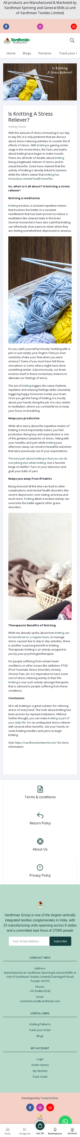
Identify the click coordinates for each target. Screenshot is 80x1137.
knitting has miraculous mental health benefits (33, 177)
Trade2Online (49, 1098)
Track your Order (40, 1030)
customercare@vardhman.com (40, 1001)
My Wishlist (40, 1071)
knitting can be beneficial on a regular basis (38, 635)
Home (11, 53)
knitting (42, 145)
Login (40, 1059)
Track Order (40, 1077)
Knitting (13, 205)
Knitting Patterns (40, 1024)
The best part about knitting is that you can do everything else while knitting (37, 461)
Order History (40, 1065)
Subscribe (60, 941)
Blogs (27, 53)
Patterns (44, 53)
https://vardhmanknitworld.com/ (36, 743)
